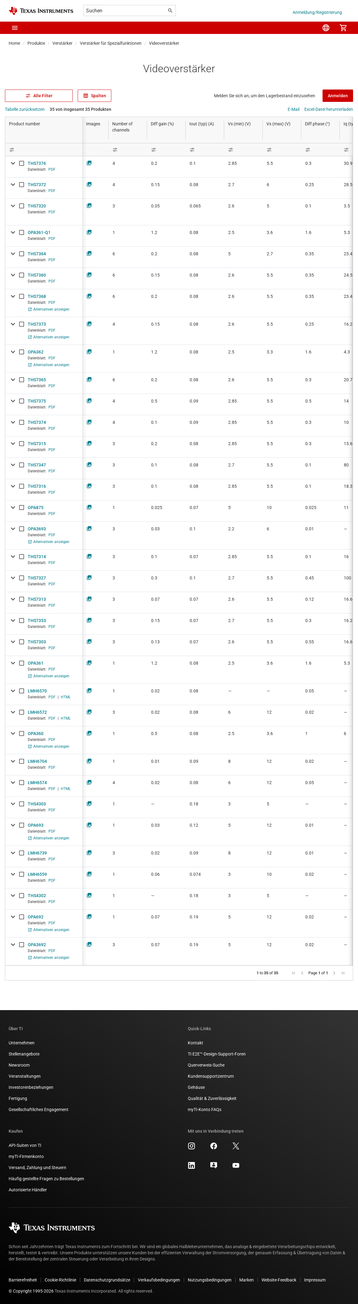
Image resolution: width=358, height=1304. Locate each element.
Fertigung (18, 1098)
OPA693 (35, 825)
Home (14, 43)
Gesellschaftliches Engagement (38, 1109)
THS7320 (37, 205)
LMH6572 (37, 712)
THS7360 (37, 275)
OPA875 (35, 507)
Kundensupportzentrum (211, 1076)
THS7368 (37, 296)
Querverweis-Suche (206, 1065)
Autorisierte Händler (28, 1189)
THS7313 (37, 599)
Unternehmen (22, 1042)
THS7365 (37, 379)
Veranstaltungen (25, 1076)
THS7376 (37, 163)
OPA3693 (37, 528)
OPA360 (35, 733)
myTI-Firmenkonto (26, 1156)
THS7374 (37, 422)
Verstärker (62, 43)
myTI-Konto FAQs (204, 1109)
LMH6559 (37, 874)
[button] (14, 28)
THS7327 (37, 577)
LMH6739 (37, 853)
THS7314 (37, 556)
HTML (66, 697)
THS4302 (37, 895)
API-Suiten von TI (25, 1145)
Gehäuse (196, 1087)
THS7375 (37, 401)
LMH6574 (37, 782)
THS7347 (37, 464)
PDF (52, 169)
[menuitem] (326, 28)
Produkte (36, 43)
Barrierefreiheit (23, 1279)
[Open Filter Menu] (43, 149)
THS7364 (37, 253)
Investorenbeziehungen (31, 1087)
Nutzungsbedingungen (210, 1279)
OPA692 (35, 916)
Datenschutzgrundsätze (107, 1279)
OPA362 (35, 351)
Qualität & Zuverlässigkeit (212, 1098)
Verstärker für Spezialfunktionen (111, 43)
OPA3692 (37, 944)
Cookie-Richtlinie (60, 1279)
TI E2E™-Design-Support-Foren (217, 1053)
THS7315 (37, 443)
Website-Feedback (278, 1279)
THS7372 (37, 184)
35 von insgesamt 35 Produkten (80, 109)
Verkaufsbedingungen (159, 1279)
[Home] (41, 11)
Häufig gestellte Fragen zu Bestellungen (46, 1178)
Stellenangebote (24, 1053)
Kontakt (195, 1042)
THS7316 (37, 486)
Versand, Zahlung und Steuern (37, 1167)
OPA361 (35, 663)
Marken (246, 1279)
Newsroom (19, 1065)
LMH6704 (37, 761)
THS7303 (37, 641)
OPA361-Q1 (39, 232)
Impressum (315, 1279)
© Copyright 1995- (31, 1291)
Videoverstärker (164, 43)
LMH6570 (37, 690)
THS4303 (37, 803)
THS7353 (37, 620)
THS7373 (37, 324)
